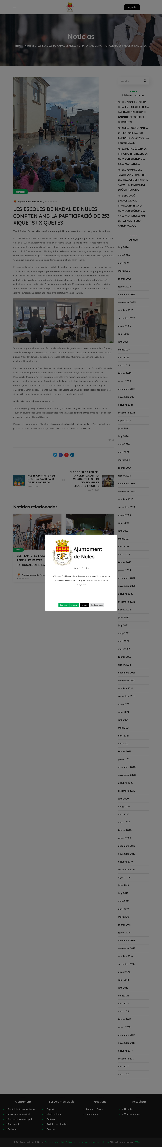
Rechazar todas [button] (97, 605)
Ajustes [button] (84, 605)
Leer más (63, 605)
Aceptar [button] (74, 605)
